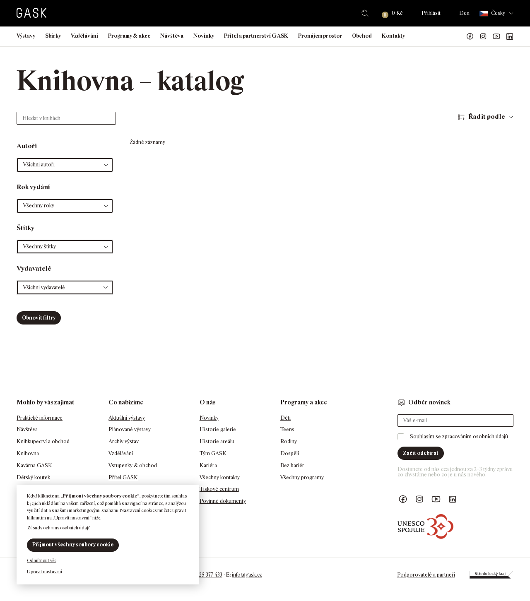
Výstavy (26, 36)
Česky (492, 13)
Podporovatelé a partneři (426, 575)
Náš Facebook (470, 36)
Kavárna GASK (34, 465)
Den (464, 13)
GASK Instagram (483, 36)
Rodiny (288, 441)
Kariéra (208, 465)
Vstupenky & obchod (132, 465)
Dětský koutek (33, 477)
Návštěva (171, 36)
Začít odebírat (420, 453)
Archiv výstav (123, 441)
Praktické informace (40, 418)
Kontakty (393, 36)
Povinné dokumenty (223, 501)
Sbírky (53, 36)
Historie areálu (217, 441)
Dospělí (289, 453)
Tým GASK (213, 453)
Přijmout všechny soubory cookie (72, 544)
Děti (285, 418)
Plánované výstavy (129, 429)
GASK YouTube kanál (496, 36)
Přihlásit (431, 13)
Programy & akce (129, 36)
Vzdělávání (84, 36)
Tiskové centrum (219, 489)
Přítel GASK (123, 477)
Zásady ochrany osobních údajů (59, 528)
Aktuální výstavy (126, 418)
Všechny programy (302, 477)
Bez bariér (292, 465)
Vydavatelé (34, 268)
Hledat (365, 13)
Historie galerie (218, 429)
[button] (65, 165)
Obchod (362, 36)
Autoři (27, 146)
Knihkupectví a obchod (43, 441)
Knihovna (28, 453)
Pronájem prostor (320, 36)
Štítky (25, 228)
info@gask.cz (247, 575)
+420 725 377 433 (203, 575)
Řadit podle (486, 116)
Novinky (203, 36)
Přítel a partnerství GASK (256, 36)
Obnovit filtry (38, 318)
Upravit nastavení (44, 572)
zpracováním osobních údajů (475, 436)
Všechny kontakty (220, 477)
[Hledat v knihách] (66, 118)
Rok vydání (33, 187)
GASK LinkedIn (509, 36)
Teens (287, 429)
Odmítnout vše (41, 560)
